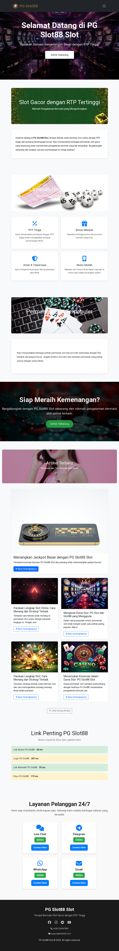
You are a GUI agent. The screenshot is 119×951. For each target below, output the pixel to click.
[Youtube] (69, 922)
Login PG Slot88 (21, 758)
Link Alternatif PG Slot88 (25, 767)
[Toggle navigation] (104, 6)
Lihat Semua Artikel (59, 710)
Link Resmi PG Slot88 (24, 749)
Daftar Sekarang (59, 54)
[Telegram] (62, 922)
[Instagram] (56, 922)
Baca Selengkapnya (26, 569)
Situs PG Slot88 (21, 776)
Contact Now (40, 847)
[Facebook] (49, 922)
